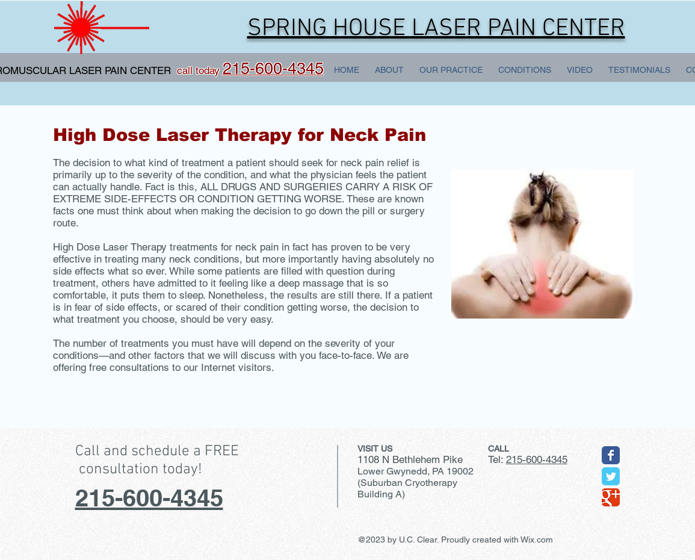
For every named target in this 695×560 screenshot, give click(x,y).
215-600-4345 (149, 498)
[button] (451, 70)
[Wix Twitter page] (611, 476)
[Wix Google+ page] (611, 497)
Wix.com (536, 539)
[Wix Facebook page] (611, 455)
